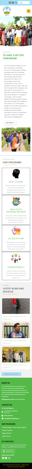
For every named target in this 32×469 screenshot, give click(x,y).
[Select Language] (24, 2)
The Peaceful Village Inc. (13, 464)
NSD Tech (22, 466)
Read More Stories (11, 374)
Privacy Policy (25, 464)
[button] (28, 11)
